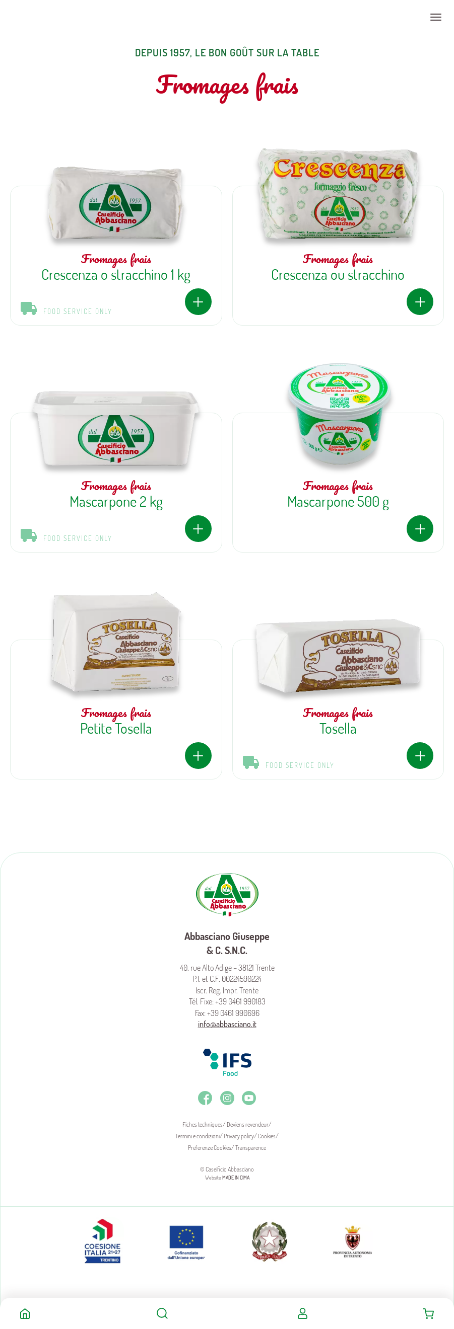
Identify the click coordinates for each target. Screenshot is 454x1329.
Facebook (205, 1098)
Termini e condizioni (197, 1136)
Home (25, 1313)
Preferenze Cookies (209, 1147)
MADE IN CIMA (235, 1178)
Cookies (267, 1136)
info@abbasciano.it (227, 1024)
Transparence (250, 1147)
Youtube (249, 1098)
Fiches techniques (202, 1124)
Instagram (227, 1098)
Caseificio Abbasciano (47, 17)
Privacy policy (239, 1136)
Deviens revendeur (248, 1124)
